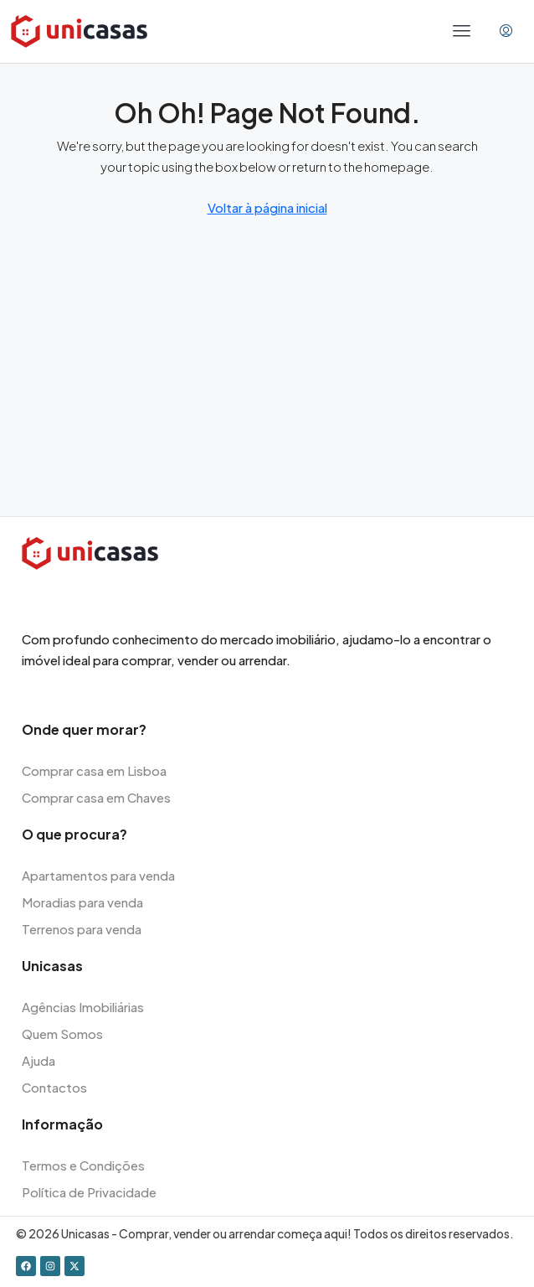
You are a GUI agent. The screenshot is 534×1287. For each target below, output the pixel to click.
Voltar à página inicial (267, 207)
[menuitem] (506, 31)
